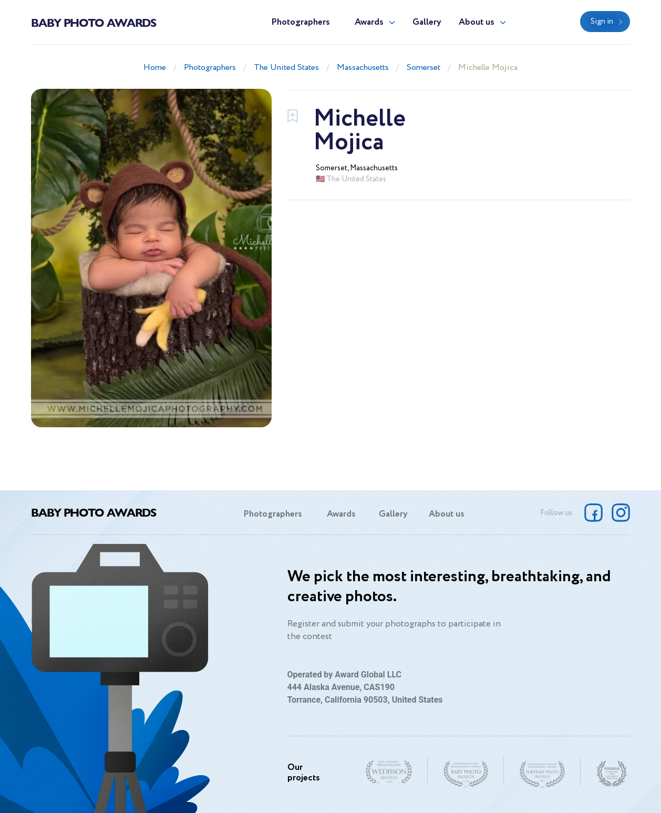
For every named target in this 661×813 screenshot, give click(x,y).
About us (476, 22)
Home (154, 67)
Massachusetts (363, 67)
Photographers (300, 22)
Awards (369, 22)
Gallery (426, 22)
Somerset (423, 67)
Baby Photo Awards (93, 22)
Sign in (602, 21)
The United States (286, 67)
